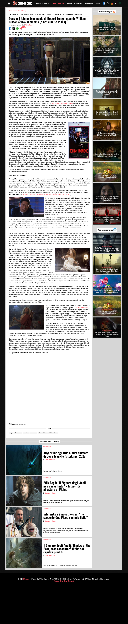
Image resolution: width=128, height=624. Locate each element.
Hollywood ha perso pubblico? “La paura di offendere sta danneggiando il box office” (107, 219)
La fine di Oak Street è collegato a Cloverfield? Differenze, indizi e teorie (107, 28)
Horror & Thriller (42, 3)
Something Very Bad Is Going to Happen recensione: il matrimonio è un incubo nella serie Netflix (107, 198)
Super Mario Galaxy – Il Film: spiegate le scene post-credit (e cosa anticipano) (107, 291)
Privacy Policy (63, 581)
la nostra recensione (81, 308)
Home (10, 11)
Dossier (26, 433)
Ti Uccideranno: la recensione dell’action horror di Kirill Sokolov (107, 134)
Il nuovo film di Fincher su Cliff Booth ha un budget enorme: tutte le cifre (107, 155)
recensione (33, 433)
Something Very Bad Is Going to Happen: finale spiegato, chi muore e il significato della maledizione (107, 72)
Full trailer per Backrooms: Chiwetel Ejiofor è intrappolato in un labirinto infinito (107, 114)
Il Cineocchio (26, 579)
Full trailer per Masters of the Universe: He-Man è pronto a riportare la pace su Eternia (107, 334)
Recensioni (89, 3)
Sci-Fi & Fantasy (58, 3)
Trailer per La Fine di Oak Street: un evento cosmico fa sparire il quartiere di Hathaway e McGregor (107, 51)
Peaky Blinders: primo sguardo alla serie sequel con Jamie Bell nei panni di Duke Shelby (107, 250)
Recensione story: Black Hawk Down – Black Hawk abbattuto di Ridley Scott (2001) (107, 271)
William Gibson (53, 433)
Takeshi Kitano (43, 433)
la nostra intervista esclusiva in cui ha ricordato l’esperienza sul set (46, 195)
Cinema (15, 11)
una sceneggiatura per (62, 103)
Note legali (71, 581)
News (98, 3)
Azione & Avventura (74, 3)
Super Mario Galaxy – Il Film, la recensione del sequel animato (107, 176)
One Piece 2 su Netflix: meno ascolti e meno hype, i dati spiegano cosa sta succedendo (107, 93)
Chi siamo (56, 581)
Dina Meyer (18, 433)
